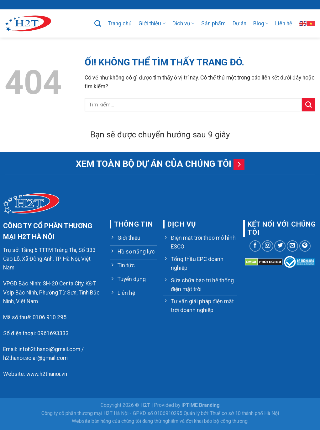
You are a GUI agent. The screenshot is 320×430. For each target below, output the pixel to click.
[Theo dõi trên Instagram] (267, 246)
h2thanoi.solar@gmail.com (35, 358)
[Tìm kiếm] (97, 23)
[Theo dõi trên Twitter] (280, 246)
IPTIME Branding (200, 405)
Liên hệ (283, 23)
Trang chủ (120, 23)
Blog (260, 23)
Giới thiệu (152, 23)
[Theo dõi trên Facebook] (255, 246)
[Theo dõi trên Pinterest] (305, 246)
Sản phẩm (213, 23)
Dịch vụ (183, 23)
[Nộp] (308, 104)
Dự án (239, 23)
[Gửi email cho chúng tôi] (292, 246)
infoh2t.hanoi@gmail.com (49, 349)
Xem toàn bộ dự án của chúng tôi (153, 164)
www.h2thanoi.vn (46, 374)
